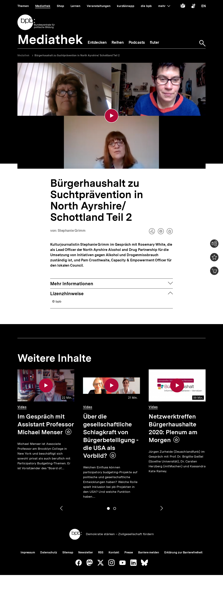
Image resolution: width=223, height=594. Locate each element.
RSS (100, 552)
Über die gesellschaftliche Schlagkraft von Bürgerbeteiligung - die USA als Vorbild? (111, 436)
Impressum (28, 552)
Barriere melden (148, 552)
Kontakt (114, 552)
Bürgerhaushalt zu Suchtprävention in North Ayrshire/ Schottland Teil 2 (77, 55)
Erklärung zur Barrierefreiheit (183, 552)
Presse (128, 552)
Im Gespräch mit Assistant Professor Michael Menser (45, 424)
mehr (164, 6)
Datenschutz (48, 552)
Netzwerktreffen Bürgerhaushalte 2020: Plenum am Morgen (173, 428)
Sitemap (67, 552)
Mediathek (23, 55)
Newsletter (85, 552)
